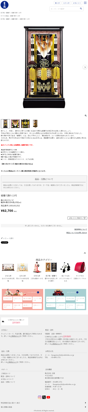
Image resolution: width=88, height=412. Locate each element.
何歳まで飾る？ (17, 306)
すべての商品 (5, 16)
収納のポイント (37, 306)
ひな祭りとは (7, 298)
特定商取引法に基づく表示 (10, 403)
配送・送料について (8, 376)
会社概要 (48, 369)
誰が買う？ (27, 305)
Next (85, 67)
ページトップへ (85, 253)
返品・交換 (5, 351)
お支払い (4, 330)
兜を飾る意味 (70, 298)
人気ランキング (17, 299)
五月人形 (66, 3)
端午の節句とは (51, 299)
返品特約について (80, 229)
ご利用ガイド (15, 336)
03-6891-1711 (56, 357)
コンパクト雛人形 (37, 299)
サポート (4, 369)
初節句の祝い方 (80, 306)
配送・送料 (49, 330)
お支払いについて (7, 379)
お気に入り (77, 3)
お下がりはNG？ (7, 306)
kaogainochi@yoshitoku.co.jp (62, 355)
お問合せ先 (49, 351)
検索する (81, 8)
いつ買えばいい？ (60, 306)
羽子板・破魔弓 (5, 13)
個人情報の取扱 (6, 407)
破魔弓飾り (15, 19)
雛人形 (57, 3)
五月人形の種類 (80, 299)
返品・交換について (8, 382)
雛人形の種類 (27, 298)
